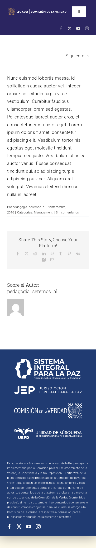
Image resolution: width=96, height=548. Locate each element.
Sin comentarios (67, 212)
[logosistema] (48, 361)
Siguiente (75, 56)
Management (43, 212)
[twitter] (70, 28)
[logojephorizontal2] (48, 388)
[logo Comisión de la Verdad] (37, 8)
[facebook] (61, 28)
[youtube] (78, 28)
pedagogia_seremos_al (29, 207)
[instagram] (87, 28)
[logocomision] (48, 405)
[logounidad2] (48, 430)
